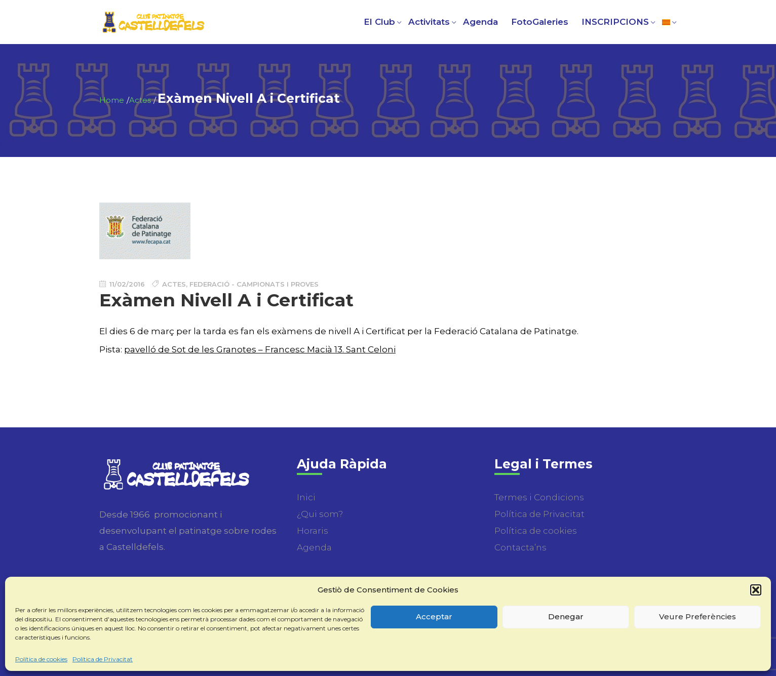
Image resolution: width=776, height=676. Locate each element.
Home (111, 100)
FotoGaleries (539, 22)
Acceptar (434, 616)
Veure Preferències (697, 616)
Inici (306, 497)
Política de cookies (41, 659)
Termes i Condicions (539, 497)
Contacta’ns (520, 547)
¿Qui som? (320, 514)
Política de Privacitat (102, 659)
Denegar (566, 616)
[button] (756, 590)
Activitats (429, 22)
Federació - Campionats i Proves (254, 284)
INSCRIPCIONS (615, 22)
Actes (140, 100)
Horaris (312, 531)
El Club (379, 22)
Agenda (480, 22)
